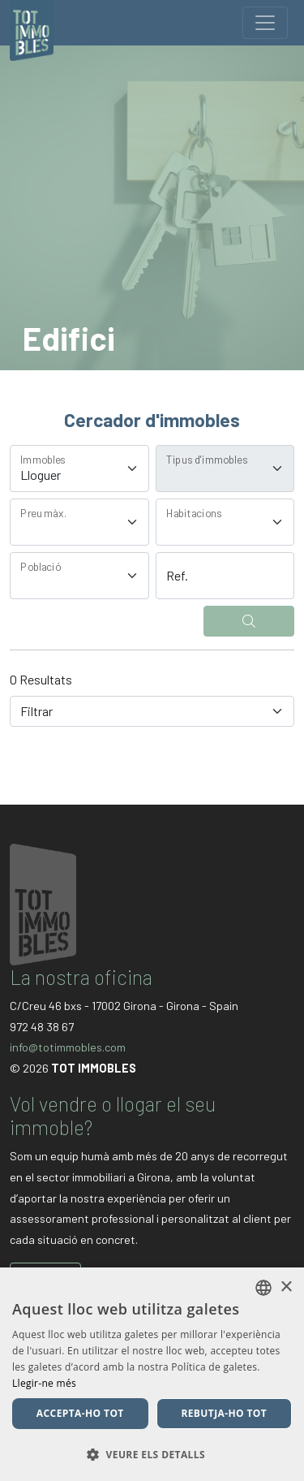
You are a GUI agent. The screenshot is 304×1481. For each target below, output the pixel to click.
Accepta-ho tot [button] (80, 1413)
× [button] (286, 1287)
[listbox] (263, 1288)
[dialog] (152, 1374)
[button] (152, 1454)
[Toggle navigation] (265, 22)
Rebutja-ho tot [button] (224, 1413)
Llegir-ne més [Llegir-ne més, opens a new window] (44, 1383)
